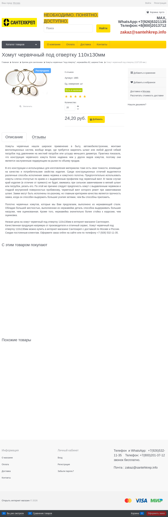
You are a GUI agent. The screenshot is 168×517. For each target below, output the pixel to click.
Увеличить (27, 106)
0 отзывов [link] (69, 72)
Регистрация (160, 3)
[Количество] (70, 107)
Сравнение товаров (42, 513)
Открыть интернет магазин (16, 500)
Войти (148, 3)
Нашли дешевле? (137, 104)
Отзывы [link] (39, 137)
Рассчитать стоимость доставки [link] (146, 95)
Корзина (135, 513)
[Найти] (103, 28)
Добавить (97, 119)
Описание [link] (14, 137)
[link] (16, 3)
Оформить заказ (156, 513)
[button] (78, 106)
